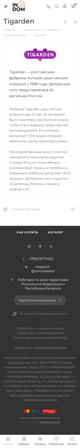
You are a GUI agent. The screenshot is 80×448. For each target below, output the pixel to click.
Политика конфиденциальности (43, 314)
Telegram (40, 246)
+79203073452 (41, 259)
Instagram (29, 246)
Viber (50, 246)
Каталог (55, 232)
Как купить (27, 232)
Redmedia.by (49, 422)
